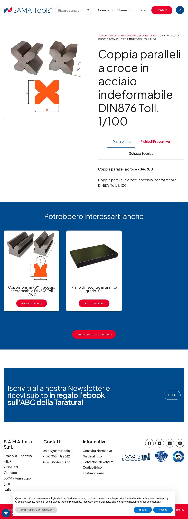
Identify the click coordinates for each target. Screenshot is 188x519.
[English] (180, 10)
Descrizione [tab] (121, 141)
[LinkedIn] (170, 443)
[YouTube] (159, 443)
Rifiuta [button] (143, 509)
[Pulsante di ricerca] (88, 10)
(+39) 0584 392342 (58, 462)
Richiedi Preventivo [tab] (155, 141)
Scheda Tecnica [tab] (141, 153)
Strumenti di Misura (117, 35)
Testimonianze (95, 484)
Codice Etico (93, 478)
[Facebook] (149, 443)
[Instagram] (180, 443)
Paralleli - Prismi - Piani (143, 35)
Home (101, 35)
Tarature (145, 10)
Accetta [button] (163, 509)
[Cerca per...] (69, 10)
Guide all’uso (93, 462)
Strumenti (126, 10)
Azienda (106, 10)
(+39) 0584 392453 (58, 467)
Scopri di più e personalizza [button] (36, 509)
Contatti (161, 10)
